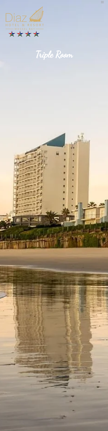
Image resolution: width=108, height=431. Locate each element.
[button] (102, 2)
